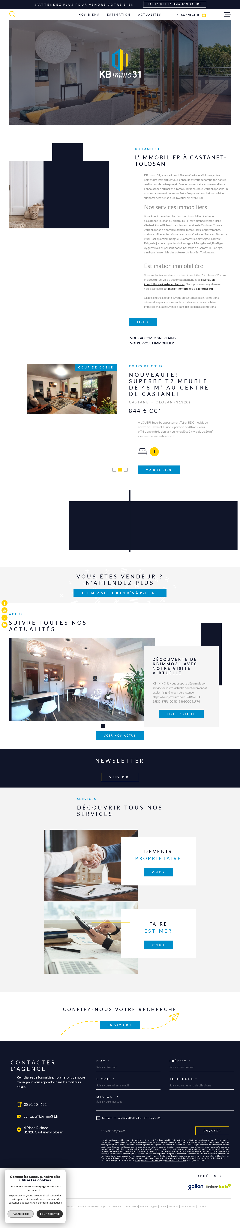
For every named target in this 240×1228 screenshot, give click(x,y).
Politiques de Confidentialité (147, 1148)
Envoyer (212, 1118)
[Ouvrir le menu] (227, 14)
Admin (163, 1194)
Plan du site (132, 1194)
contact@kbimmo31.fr (41, 1104)
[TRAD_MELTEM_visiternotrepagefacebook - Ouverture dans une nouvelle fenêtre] (5, 603)
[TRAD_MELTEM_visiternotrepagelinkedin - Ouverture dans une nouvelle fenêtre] (5, 625)
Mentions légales (149, 1194)
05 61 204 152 (35, 1092)
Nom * (103, 1048)
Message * (107, 1084)
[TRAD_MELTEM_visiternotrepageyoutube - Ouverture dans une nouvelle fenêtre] (5, 610)
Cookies (202, 1194)
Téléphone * (183, 1066)
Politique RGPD (188, 1194)
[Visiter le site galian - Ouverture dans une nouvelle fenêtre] (195, 1175)
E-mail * (105, 1066)
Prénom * (180, 1048)
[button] (114, 457)
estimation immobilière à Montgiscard (188, 297)
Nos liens (173, 1194)
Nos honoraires (116, 1194)
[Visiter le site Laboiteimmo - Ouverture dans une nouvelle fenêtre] (22, 1194)
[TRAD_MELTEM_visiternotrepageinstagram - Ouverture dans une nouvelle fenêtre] (5, 618)
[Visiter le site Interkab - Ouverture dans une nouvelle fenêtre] (218, 1175)
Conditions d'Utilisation (175, 1148)
